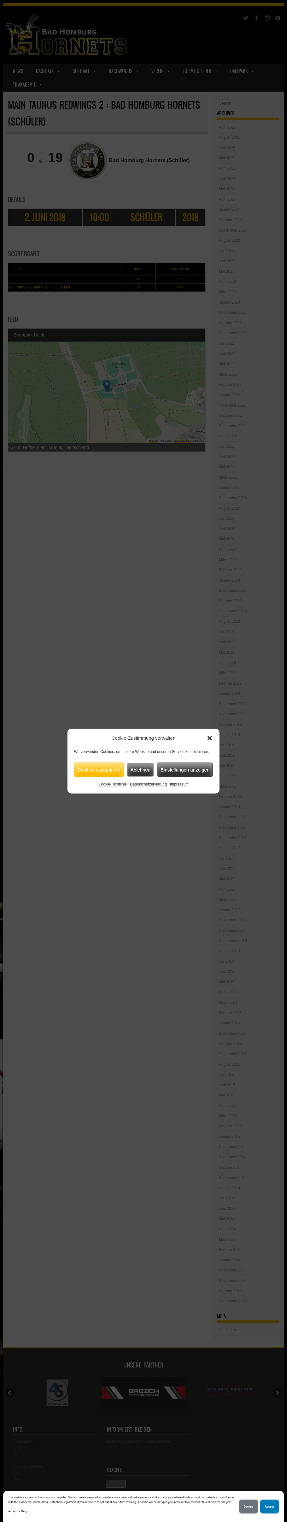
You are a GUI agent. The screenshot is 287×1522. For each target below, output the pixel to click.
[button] (210, 738)
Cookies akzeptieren (99, 769)
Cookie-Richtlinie (112, 784)
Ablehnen (140, 769)
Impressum (179, 784)
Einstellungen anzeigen (185, 769)
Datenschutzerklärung (148, 784)
